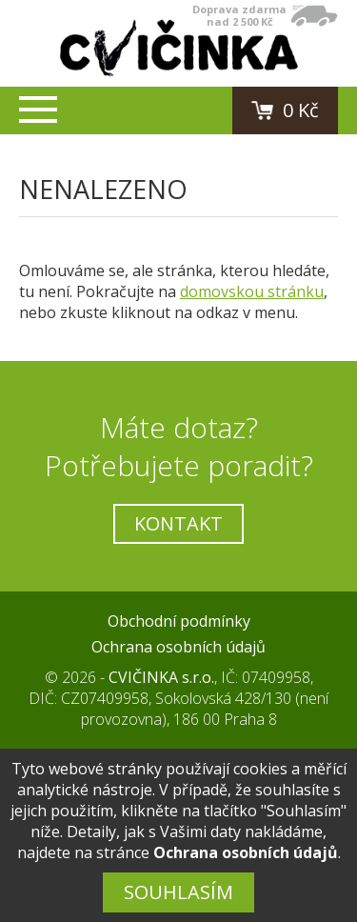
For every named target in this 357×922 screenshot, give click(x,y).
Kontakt (178, 523)
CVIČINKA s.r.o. (161, 677)
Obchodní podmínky (179, 621)
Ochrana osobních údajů (178, 646)
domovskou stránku (252, 291)
